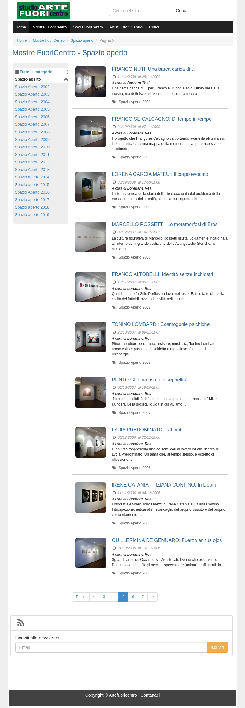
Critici (154, 27)
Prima (81, 597)
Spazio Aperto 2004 (32, 102)
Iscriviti (217, 647)
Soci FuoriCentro (88, 27)
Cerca (181, 10)
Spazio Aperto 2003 (32, 94)
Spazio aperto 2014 (32, 177)
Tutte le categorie (36, 72)
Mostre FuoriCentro (49, 27)
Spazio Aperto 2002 (32, 87)
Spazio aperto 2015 (32, 184)
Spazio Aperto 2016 (32, 192)
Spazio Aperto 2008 (32, 132)
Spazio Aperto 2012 (32, 162)
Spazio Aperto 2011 (32, 154)
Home (21, 27)
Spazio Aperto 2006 (32, 117)
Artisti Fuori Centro (126, 27)
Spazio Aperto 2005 (32, 109)
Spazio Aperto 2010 (32, 147)
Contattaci (150, 695)
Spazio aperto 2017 (32, 199)
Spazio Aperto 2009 (32, 139)
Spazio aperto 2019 (32, 214)
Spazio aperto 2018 (32, 207)
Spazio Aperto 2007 (32, 124)
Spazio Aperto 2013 (32, 169)
